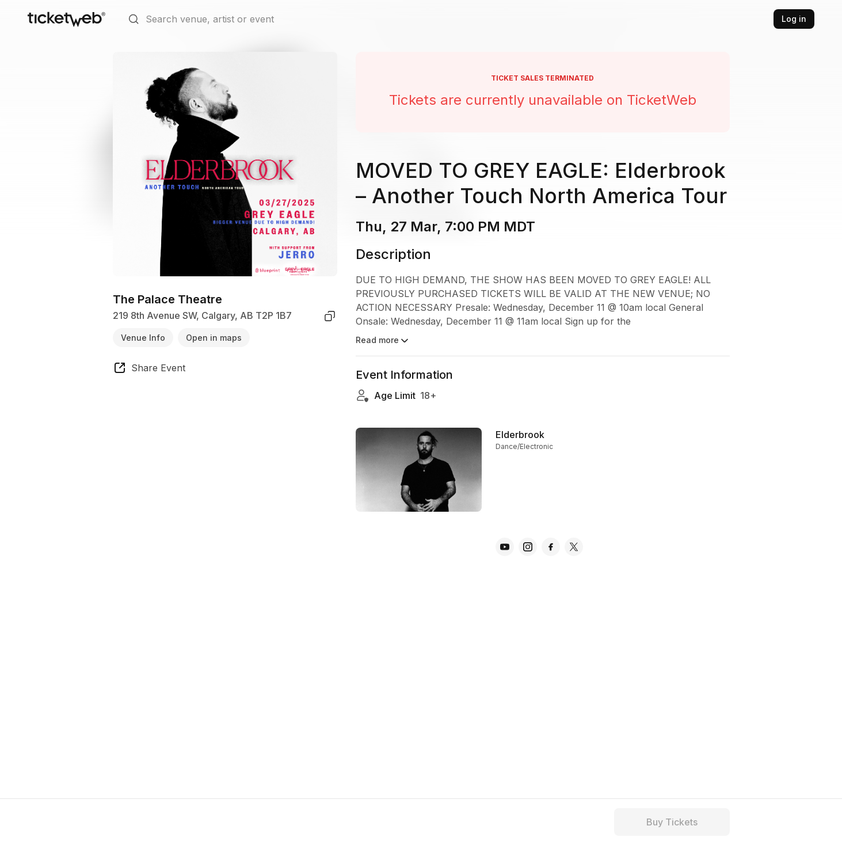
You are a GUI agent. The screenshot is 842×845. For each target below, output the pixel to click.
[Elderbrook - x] (574, 547)
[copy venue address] (329, 316)
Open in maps (214, 337)
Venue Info (143, 337)
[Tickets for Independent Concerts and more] (66, 19)
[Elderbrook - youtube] (505, 547)
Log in (794, 19)
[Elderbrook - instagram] (528, 547)
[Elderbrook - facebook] (551, 547)
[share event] (149, 369)
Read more (383, 341)
